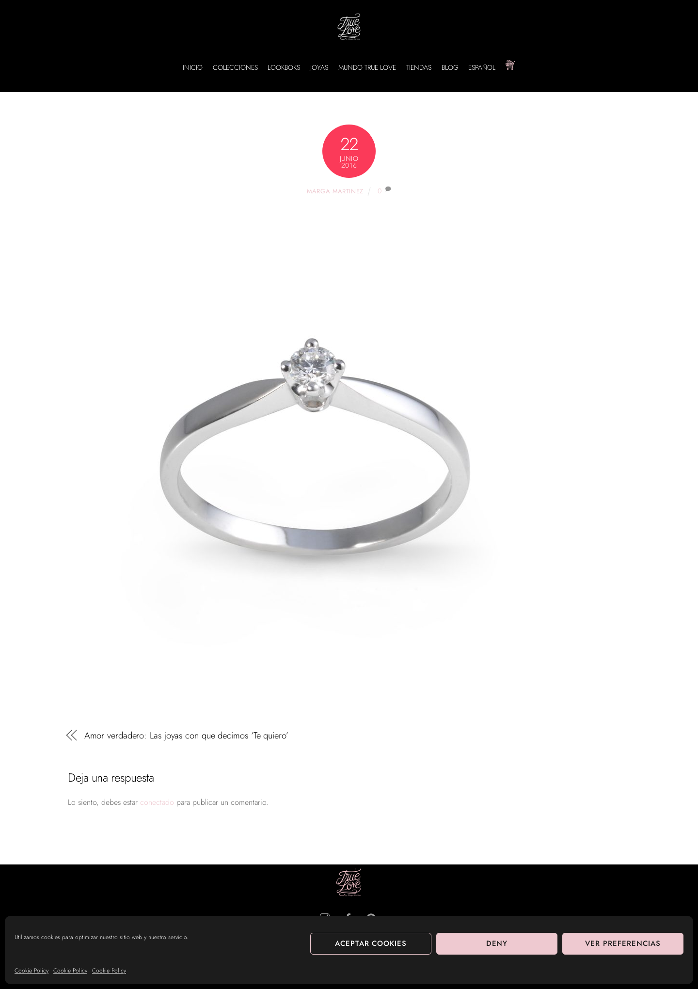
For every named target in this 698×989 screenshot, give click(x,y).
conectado (157, 802)
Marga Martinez (335, 191)
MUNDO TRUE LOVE (367, 67)
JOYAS (319, 67)
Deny (497, 943)
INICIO (193, 67)
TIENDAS (418, 67)
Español (481, 67)
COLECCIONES (235, 67)
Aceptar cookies (371, 943)
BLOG (450, 67)
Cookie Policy (31, 970)
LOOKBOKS (284, 67)
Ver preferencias (623, 943)
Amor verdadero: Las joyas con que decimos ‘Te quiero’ (186, 735)
